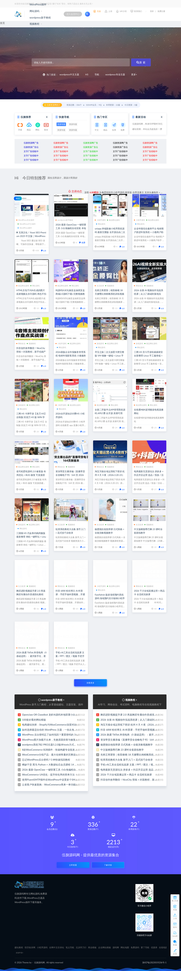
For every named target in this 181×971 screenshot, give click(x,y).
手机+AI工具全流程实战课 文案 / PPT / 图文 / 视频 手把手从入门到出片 (70, 656)
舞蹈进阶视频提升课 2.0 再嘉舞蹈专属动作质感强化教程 (131, 714)
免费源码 (135, 947)
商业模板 (92, 947)
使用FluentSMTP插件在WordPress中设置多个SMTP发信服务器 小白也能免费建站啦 (67, 779)
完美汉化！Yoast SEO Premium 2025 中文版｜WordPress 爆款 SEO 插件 (31, 236)
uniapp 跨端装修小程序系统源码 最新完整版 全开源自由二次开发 (110, 232)
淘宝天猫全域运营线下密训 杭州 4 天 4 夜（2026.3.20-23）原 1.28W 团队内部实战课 (110, 475)
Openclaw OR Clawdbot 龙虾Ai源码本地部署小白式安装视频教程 (57, 714)
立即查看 (73, 865)
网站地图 (125, 947)
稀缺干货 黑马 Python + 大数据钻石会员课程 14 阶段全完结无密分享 (59, 764)
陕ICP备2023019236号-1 (154, 962)
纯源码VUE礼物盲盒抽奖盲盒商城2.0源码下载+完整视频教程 (70, 294)
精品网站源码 (113, 220)
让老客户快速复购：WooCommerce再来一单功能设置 (51, 784)
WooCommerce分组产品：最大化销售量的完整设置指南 (52, 754)
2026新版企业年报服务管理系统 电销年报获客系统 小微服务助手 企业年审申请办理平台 (71, 356)
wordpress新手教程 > (52, 699)
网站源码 (35, 10)
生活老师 (99, 286)
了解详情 (108, 865)
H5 (86, 74)
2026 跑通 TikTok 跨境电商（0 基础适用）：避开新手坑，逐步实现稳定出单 (31, 656)
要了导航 (145, 947)
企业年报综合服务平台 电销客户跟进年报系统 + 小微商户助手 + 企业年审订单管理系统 (149, 232)
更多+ (134, 74)
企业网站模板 (104, 947)
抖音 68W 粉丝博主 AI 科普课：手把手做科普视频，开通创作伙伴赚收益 (70, 594)
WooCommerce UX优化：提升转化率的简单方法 (48, 774)
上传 (175, 918)
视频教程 (35, 23)
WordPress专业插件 (25, 220)
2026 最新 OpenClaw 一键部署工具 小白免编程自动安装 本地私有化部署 (71, 228)
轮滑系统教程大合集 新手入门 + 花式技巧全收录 (126, 759)
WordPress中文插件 (27, 224)
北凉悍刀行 (81, 947)
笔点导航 (70, 947)
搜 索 (141, 62)
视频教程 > (131, 699)
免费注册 (161, 11)
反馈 (175, 953)
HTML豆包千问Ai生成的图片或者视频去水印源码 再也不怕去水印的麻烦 (31, 294)
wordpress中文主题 (69, 74)
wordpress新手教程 (40, 17)
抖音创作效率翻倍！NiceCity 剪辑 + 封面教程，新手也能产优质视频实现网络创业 (31, 352)
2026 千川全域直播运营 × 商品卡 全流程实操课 (126, 774)
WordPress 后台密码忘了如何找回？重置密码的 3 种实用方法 (55, 734)
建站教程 (19, 947)
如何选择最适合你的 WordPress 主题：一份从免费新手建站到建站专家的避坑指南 (66, 729)
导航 (97, 74)
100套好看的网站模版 (34, 719)
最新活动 (140, 116)
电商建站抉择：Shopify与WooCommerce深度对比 (49, 724)
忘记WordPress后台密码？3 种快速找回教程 (46, 759)
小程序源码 (100, 220)
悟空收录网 (30, 947)
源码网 (116, 947)
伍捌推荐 (26, 116)
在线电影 (163, 947)
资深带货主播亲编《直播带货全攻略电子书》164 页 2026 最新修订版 (70, 475)
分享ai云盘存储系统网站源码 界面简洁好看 (120, 191)
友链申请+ (19, 953)
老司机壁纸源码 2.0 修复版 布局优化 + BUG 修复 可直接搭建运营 (31, 475)
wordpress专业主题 (115, 74)
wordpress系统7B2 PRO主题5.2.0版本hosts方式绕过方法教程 (55, 744)
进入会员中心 (72, 14)
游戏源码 (99, 343)
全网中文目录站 (56, 947)
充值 (175, 909)
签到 (175, 927)
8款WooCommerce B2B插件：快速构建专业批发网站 (51, 749)
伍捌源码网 (39, 962)
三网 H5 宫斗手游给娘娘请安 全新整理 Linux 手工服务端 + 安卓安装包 (148, 356)
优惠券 (154, 947)
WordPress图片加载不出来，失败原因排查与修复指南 (51, 739)
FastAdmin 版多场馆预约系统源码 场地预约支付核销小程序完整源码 (110, 598)
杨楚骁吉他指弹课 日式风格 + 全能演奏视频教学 (126, 744)
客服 (175, 945)
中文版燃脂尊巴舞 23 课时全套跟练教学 (122, 749)
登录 (152, 11)
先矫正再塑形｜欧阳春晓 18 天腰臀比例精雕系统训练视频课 (109, 294)
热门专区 (102, 116)
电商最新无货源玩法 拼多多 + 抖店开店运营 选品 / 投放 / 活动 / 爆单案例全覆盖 (149, 475)
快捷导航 (64, 116)
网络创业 (138, 286)
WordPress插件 (38, 4)
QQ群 (174, 936)
